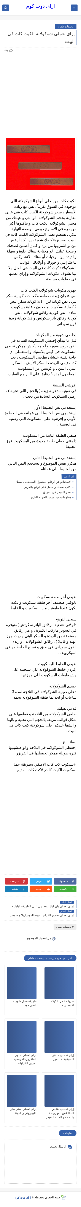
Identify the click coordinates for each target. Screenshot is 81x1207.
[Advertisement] (40, 93)
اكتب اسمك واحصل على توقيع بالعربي (48, 487)
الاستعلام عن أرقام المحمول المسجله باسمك (44, 481)
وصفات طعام (65, 26)
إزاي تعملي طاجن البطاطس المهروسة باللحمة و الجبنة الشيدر (60, 1113)
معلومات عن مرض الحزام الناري (50, 497)
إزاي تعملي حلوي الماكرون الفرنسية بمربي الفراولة (25, 1059)
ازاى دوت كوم (40, 6)
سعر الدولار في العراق (57, 492)
